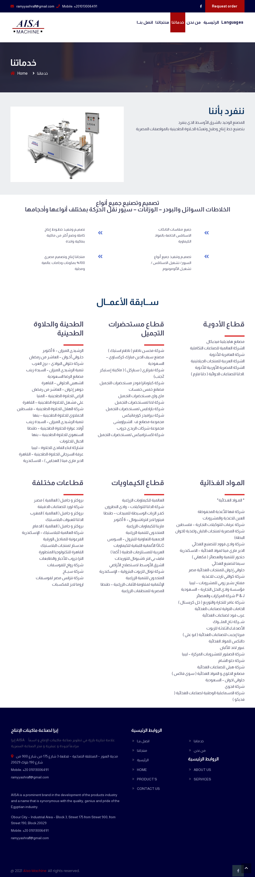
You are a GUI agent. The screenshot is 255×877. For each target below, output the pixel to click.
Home (22, 73)
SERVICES (202, 779)
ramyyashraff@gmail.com (35, 6)
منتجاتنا (162, 22)
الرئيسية (211, 22)
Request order (224, 6)
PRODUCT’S (147, 779)
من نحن (194, 22)
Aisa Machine (34, 870)
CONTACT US (148, 789)
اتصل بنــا (145, 22)
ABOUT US (202, 770)
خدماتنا (178, 22)
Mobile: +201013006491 (79, 6)
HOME (142, 770)
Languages (232, 22)
